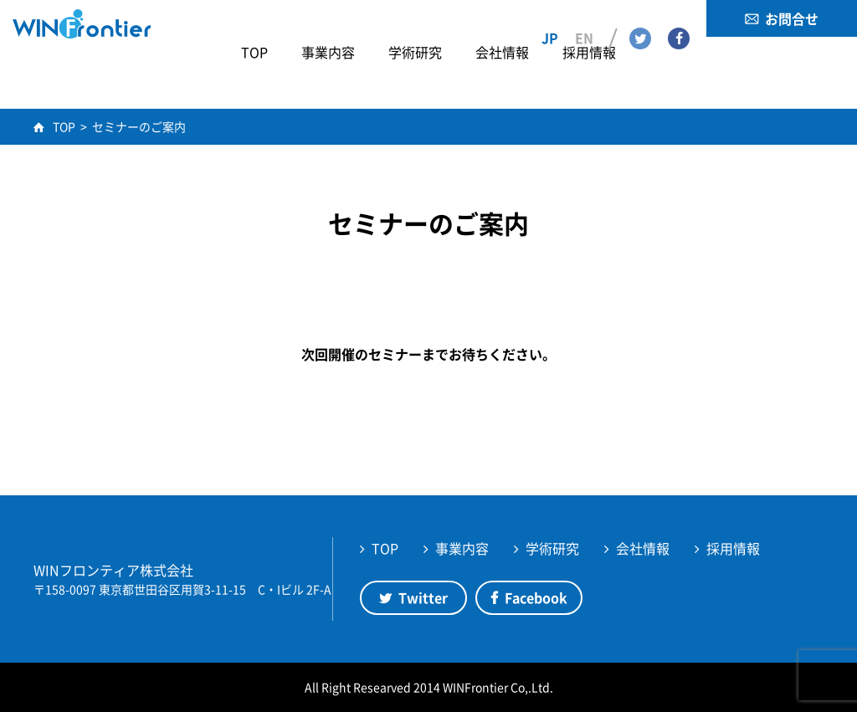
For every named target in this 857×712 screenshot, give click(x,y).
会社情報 (643, 548)
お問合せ (792, 18)
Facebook (679, 17)
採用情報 (733, 548)
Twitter (640, 17)
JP (549, 18)
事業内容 (462, 548)
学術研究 (552, 548)
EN (584, 18)
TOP (385, 548)
